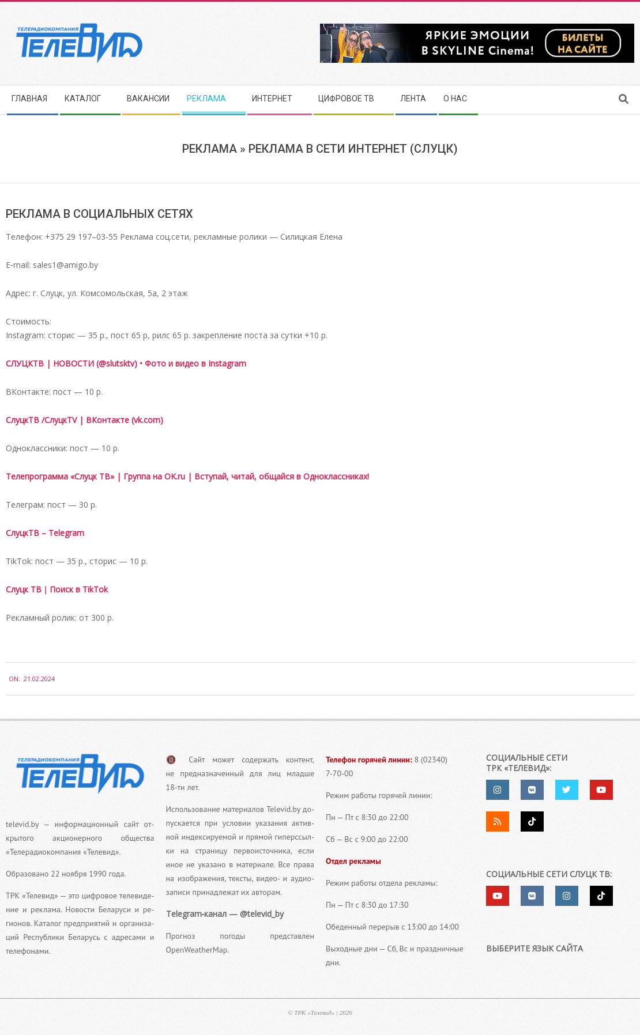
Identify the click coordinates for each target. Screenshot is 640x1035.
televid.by (22, 824)
